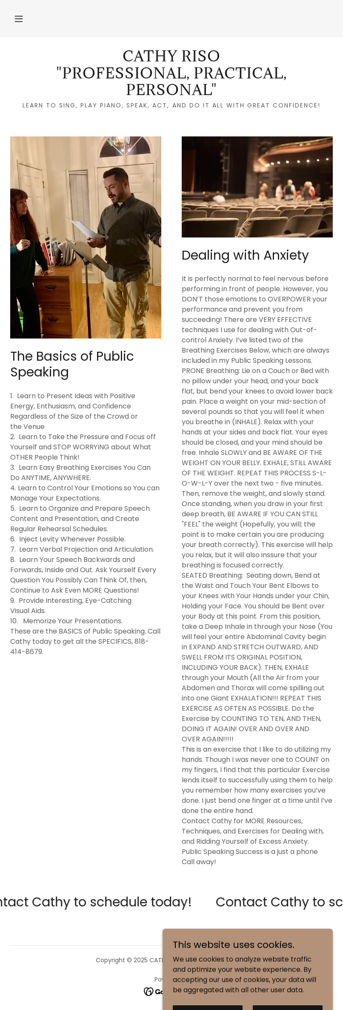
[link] (171, 93)
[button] (18, 18)
